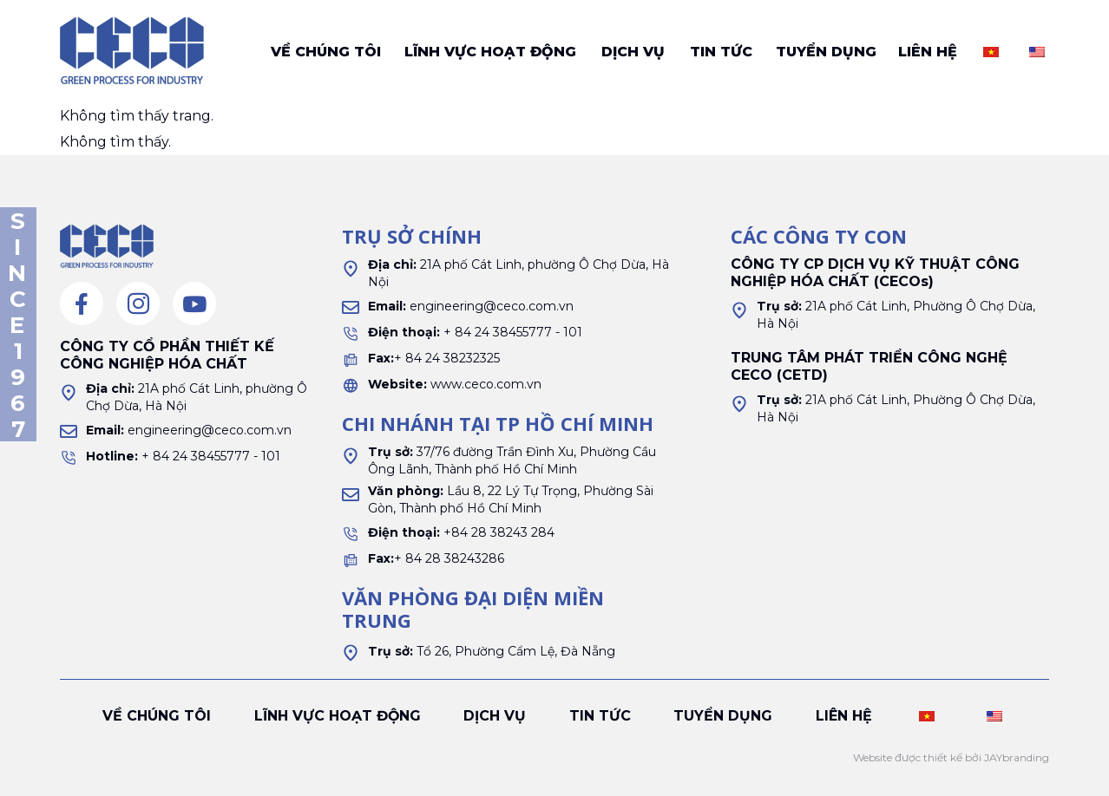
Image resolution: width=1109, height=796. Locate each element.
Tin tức (721, 51)
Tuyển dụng (826, 51)
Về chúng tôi (326, 51)
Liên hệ (927, 51)
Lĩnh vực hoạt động (490, 51)
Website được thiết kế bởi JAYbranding (951, 757)
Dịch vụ (633, 51)
